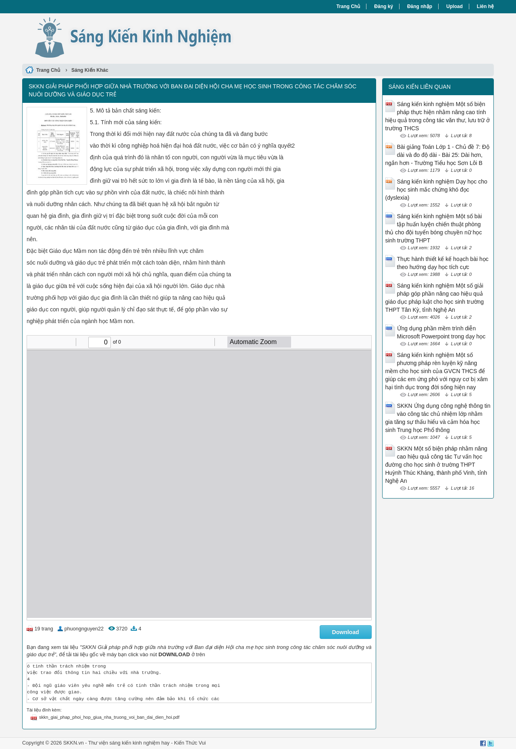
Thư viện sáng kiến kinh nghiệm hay (129, 743)
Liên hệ (485, 6)
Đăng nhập (419, 6)
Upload (454, 6)
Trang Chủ (348, 6)
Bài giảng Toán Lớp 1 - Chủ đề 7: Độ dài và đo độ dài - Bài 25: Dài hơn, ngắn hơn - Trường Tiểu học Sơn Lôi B (437, 155)
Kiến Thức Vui (190, 743)
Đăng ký (383, 6)
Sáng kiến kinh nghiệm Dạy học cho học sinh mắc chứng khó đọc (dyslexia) (436, 189)
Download (345, 632)
